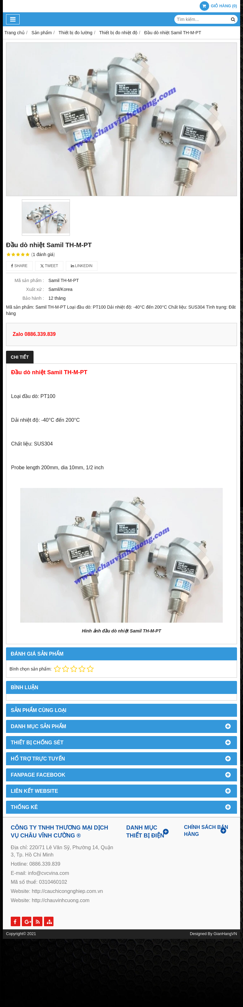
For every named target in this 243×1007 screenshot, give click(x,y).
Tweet (49, 266)
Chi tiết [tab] (20, 357)
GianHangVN (225, 934)
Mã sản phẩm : (29, 280)
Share (19, 266)
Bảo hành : (33, 298)
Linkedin (82, 266)
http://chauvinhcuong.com (60, 900)
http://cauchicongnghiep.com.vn (67, 891)
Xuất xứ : (35, 289)
